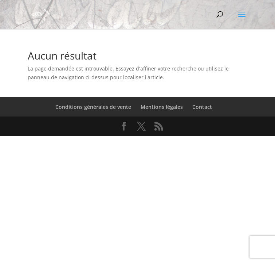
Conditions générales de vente (93, 106)
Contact (202, 106)
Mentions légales (162, 106)
